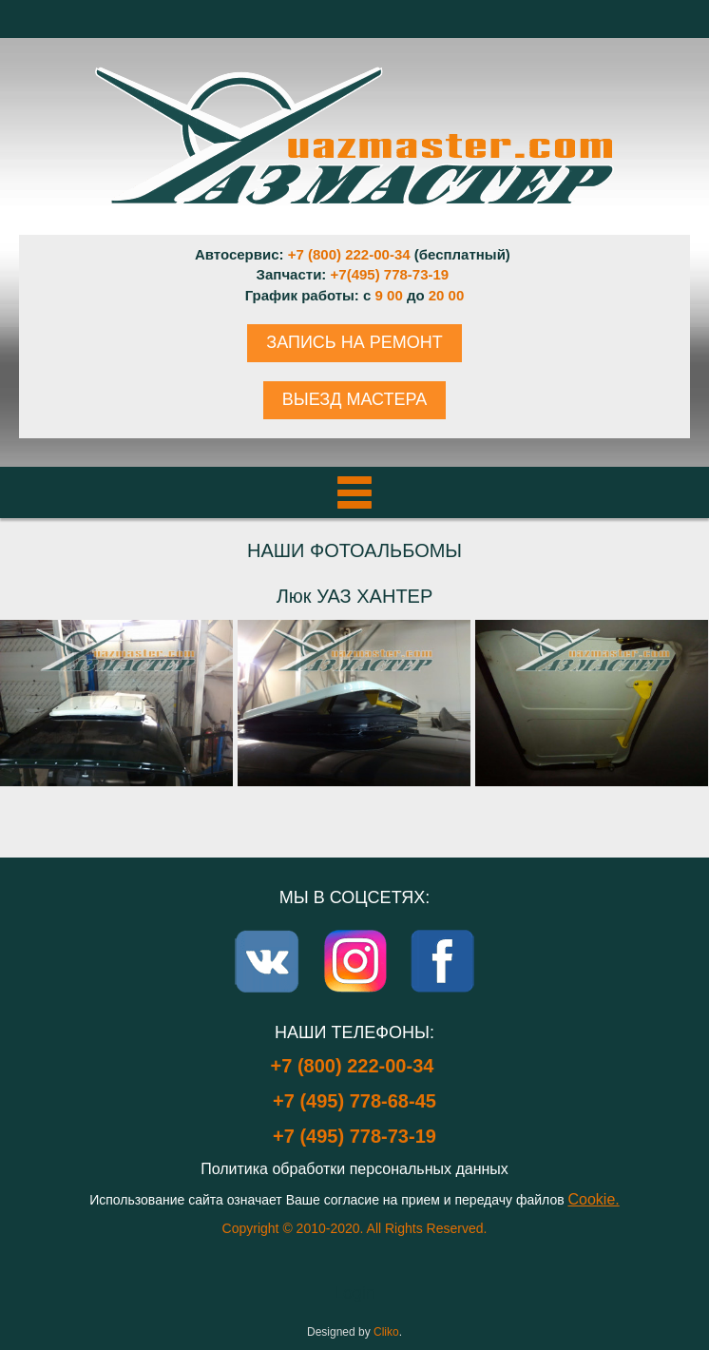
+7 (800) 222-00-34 (349, 254)
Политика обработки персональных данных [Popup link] (354, 1169)
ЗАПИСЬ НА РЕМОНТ (354, 342)
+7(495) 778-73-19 (390, 274)
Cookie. (594, 1199)
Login (354, 1292)
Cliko (386, 1332)
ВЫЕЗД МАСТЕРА (354, 399)
